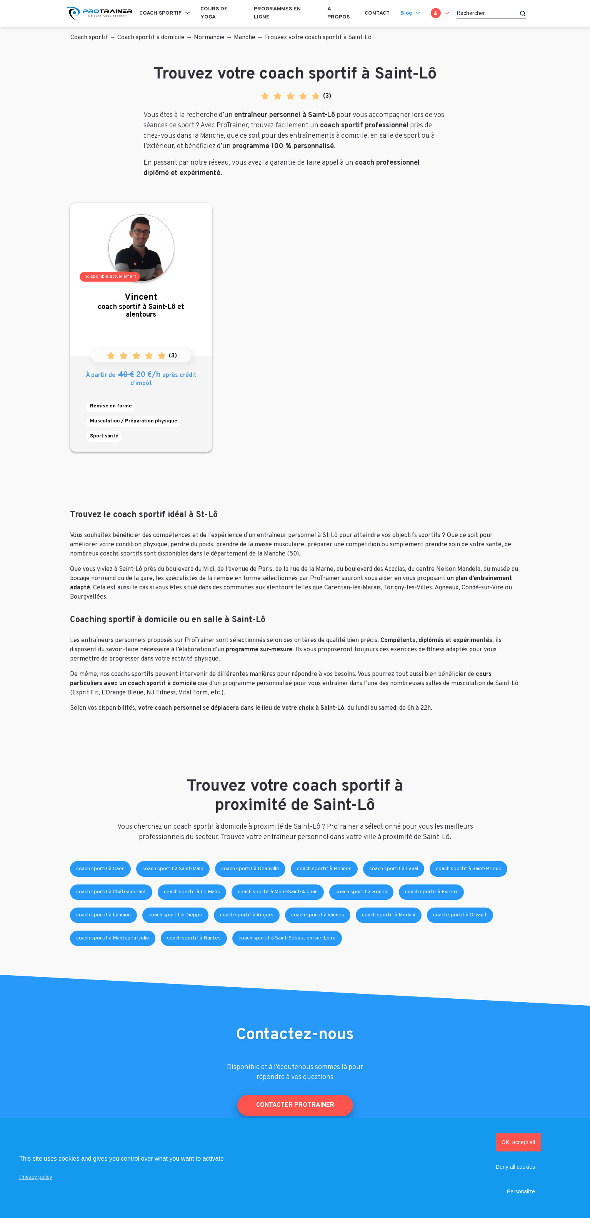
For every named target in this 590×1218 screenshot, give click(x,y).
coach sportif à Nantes (194, 938)
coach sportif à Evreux (431, 892)
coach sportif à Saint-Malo (172, 869)
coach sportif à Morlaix (388, 915)
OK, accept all (518, 1142)
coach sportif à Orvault (460, 915)
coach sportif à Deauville (250, 869)
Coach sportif (160, 13)
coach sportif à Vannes (317, 915)
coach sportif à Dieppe (175, 915)
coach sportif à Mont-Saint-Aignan (278, 892)
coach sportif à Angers (246, 915)
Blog (406, 13)
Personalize (521, 1191)
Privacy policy (35, 1177)
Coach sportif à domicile (151, 38)
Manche (244, 38)
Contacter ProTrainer (295, 1105)
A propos (338, 13)
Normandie (209, 38)
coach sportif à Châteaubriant (111, 892)
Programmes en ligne (277, 13)
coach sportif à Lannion (103, 915)
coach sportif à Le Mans (192, 892)
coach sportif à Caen (100, 869)
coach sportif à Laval (393, 869)
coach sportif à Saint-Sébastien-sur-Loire (287, 938)
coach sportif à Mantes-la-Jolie (112, 938)
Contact (377, 13)
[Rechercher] (491, 13)
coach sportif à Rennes (324, 869)
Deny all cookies (515, 1167)
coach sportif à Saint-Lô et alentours (141, 305)
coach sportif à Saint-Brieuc (468, 869)
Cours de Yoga (214, 13)
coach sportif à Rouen (361, 892)
